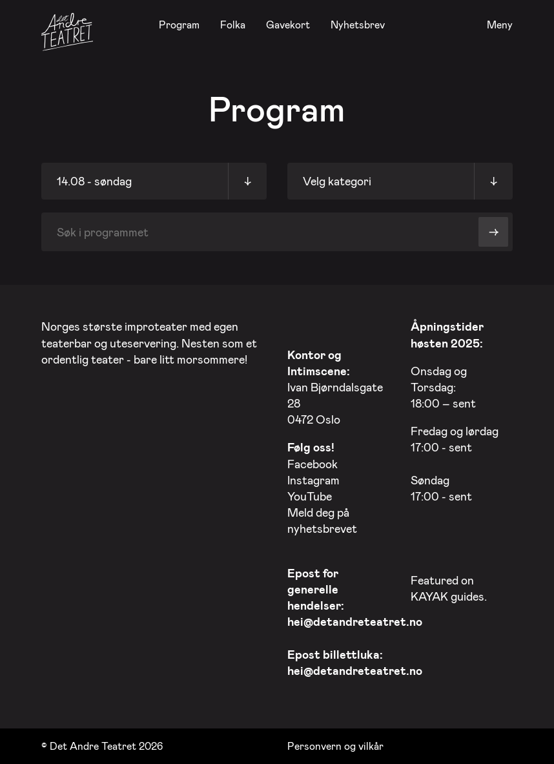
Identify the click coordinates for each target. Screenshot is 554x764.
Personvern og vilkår (335, 745)
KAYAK (429, 596)
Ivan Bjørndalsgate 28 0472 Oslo (335, 387)
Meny (500, 24)
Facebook (312, 464)
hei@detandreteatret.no (354, 621)
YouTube (309, 496)
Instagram (313, 480)
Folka (232, 24)
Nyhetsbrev (358, 24)
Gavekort (288, 24)
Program (179, 24)
